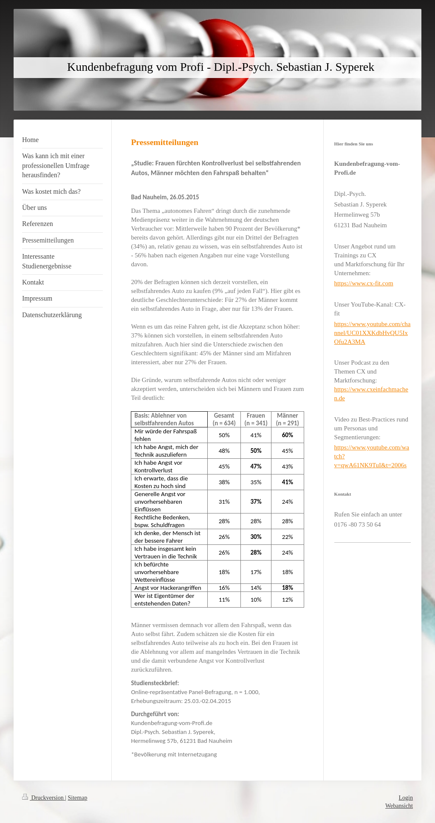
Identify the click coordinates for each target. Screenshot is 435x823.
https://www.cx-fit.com (363, 283)
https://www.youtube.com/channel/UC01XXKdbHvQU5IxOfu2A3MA (372, 333)
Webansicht (399, 806)
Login (406, 798)
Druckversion (43, 798)
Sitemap (78, 798)
